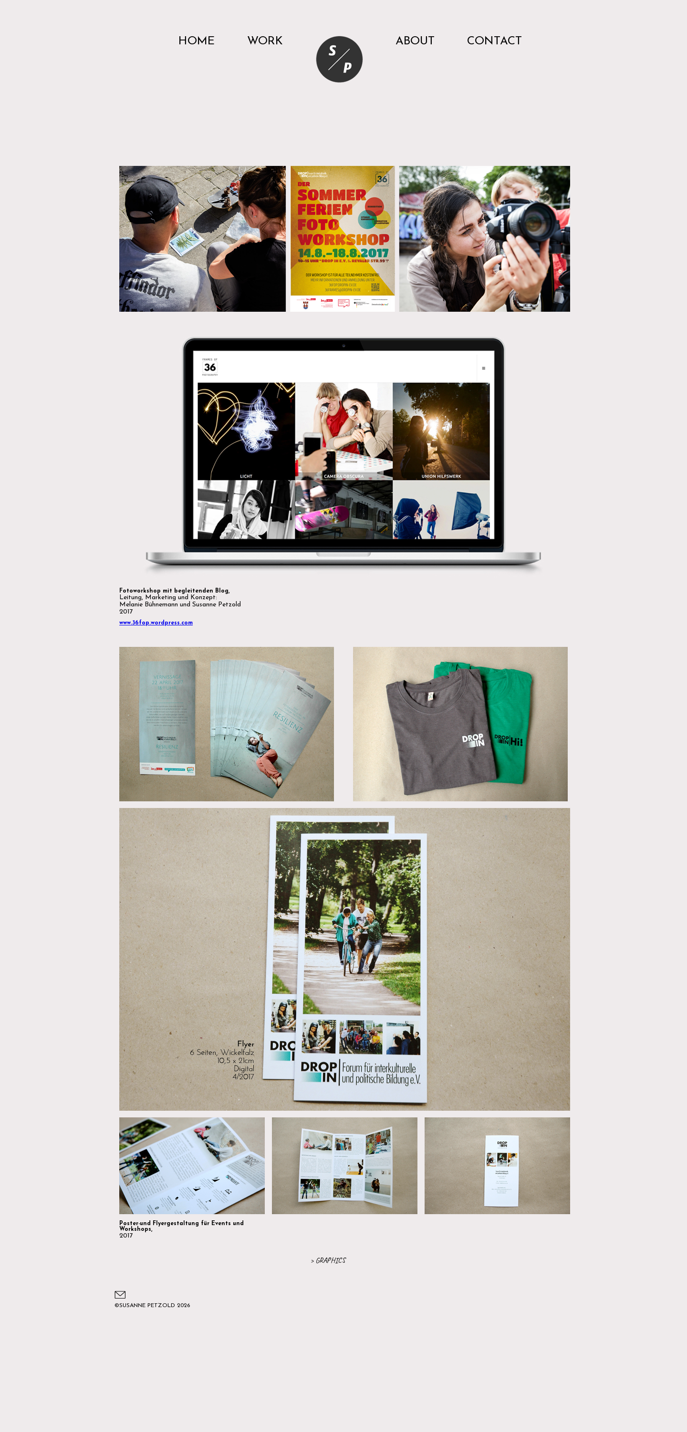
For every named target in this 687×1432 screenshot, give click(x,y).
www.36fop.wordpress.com (156, 623)
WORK (265, 41)
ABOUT (415, 41)
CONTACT (494, 41)
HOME (196, 41)
